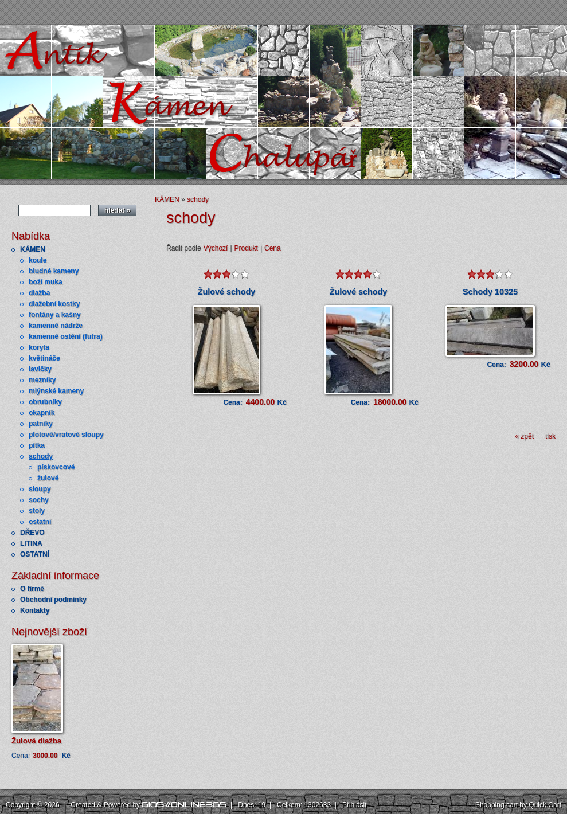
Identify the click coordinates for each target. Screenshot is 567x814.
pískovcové (56, 467)
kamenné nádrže (56, 326)
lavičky (40, 369)
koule (37, 260)
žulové (47, 478)
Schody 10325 (490, 291)
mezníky (42, 380)
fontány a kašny (55, 315)
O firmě (32, 589)
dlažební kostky (54, 304)
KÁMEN (32, 249)
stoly (37, 511)
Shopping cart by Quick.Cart (518, 805)
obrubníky (45, 402)
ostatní (40, 522)
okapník (41, 413)
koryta (39, 347)
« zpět (524, 436)
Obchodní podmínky (53, 600)
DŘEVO (32, 533)
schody (41, 456)
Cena (272, 248)
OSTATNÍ (34, 554)
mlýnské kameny (56, 391)
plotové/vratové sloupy (66, 435)
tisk (550, 436)
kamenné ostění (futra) (66, 336)
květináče (44, 358)
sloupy (40, 489)
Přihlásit (354, 805)
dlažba (39, 293)
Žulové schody (227, 291)
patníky (41, 424)
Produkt (246, 248)
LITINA (31, 543)
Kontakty (34, 610)
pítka (37, 445)
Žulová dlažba (36, 741)
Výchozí (216, 248)
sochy (39, 500)
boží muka (45, 282)
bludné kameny (54, 271)
